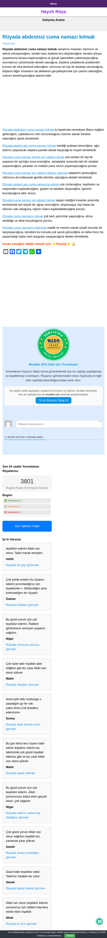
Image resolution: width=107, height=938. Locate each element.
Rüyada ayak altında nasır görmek (23, 727)
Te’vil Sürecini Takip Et (53, 400)
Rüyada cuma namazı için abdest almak (28, 200)
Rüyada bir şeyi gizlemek (22, 565)
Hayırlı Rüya (53, 11)
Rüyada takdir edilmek (20, 773)
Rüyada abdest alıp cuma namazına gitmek (30, 184)
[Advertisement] (53, 103)
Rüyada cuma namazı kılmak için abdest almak (33, 157)
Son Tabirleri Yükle (27, 526)
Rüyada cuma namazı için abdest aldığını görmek (34, 173)
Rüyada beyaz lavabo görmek (25, 888)
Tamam (69, 936)
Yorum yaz (8, 43)
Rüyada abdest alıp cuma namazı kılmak (29, 145)
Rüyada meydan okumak (22, 684)
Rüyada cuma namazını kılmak (22, 216)
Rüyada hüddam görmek (22, 605)
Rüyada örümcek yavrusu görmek (22, 647)
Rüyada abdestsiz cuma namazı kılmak (48, 37)
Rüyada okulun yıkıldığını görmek (22, 855)
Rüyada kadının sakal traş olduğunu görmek (23, 815)
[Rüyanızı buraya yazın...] (59, 424)
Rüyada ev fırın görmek (21, 923)
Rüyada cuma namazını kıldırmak (24, 227)
